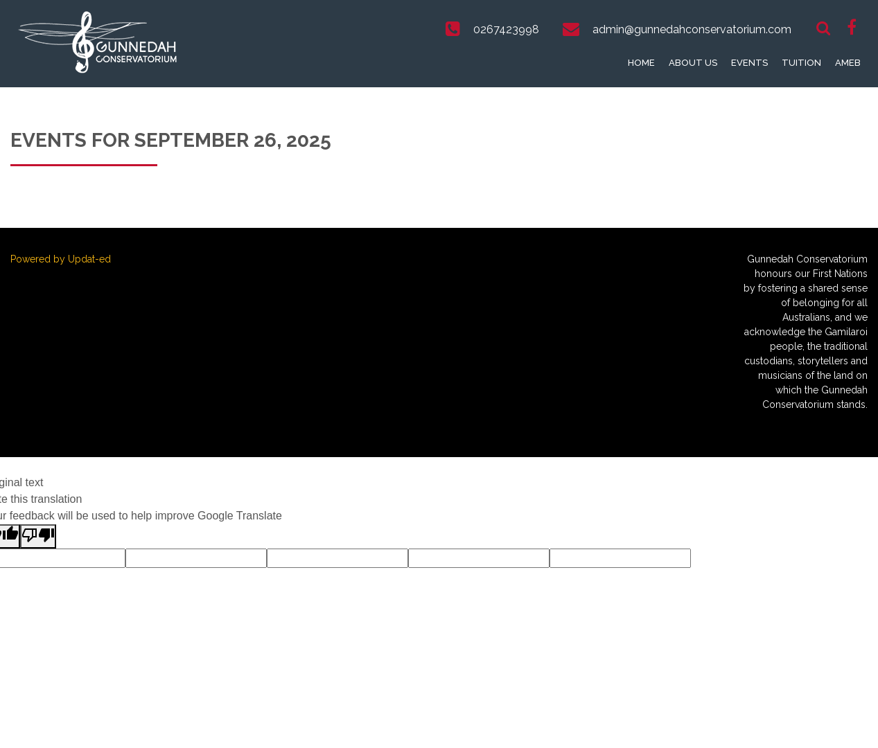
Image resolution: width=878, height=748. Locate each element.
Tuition (801, 62)
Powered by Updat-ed (60, 259)
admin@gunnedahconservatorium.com (691, 29)
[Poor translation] (38, 536)
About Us (693, 62)
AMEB (848, 62)
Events (749, 62)
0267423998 (506, 29)
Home (641, 62)
